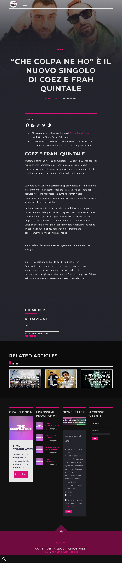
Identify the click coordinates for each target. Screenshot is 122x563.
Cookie (74, 552)
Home (47, 552)
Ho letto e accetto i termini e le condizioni (73, 503)
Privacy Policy (70, 506)
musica (61, 50)
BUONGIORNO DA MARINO (52, 448)
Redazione (52, 98)
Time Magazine (50, 460)
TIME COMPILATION (52, 424)
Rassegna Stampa (50, 436)
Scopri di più (25, 378)
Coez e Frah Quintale (80, 133)
